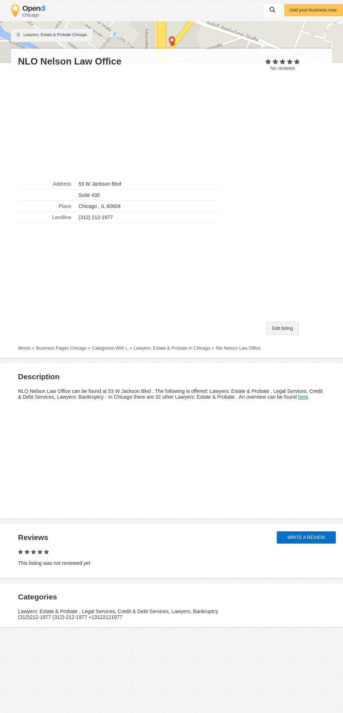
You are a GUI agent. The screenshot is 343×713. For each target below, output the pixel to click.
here (303, 397)
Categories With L (110, 348)
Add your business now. (314, 10)
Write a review (306, 537)
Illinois (24, 348)
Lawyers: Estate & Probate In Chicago (172, 348)
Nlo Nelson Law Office (238, 348)
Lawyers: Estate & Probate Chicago (52, 35)
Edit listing (282, 328)
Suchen (272, 10)
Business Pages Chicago (61, 348)
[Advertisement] (125, 122)
